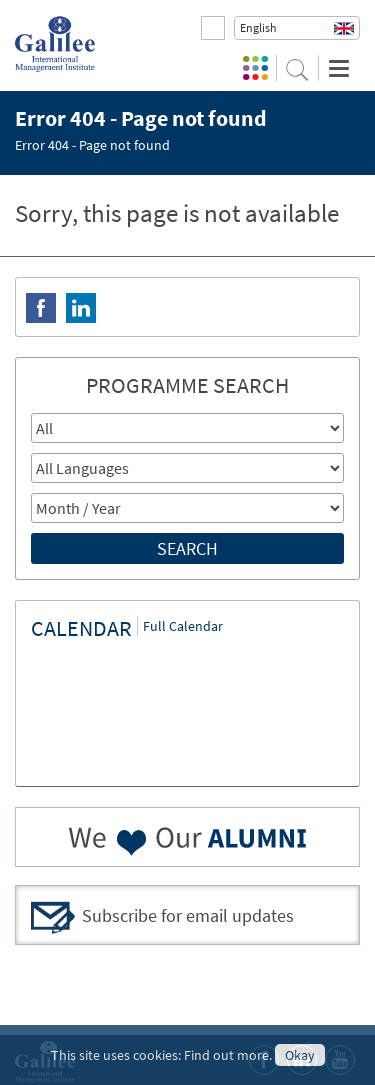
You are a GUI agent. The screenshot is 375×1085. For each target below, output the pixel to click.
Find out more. (228, 1055)
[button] (297, 28)
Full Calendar (183, 626)
